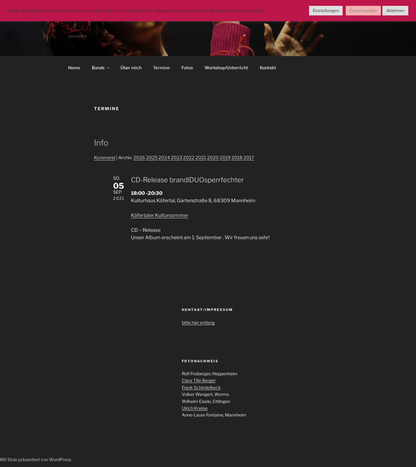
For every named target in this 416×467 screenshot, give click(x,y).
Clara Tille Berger (199, 380)
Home (74, 67)
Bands (101, 67)
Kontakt (268, 67)
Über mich (130, 67)
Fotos (187, 67)
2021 (200, 157)
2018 (237, 157)
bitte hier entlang (198, 322)
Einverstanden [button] (363, 10)
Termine (161, 67)
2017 (248, 157)
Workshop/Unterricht (226, 67)
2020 (213, 157)
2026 (139, 157)
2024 (164, 157)
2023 (176, 157)
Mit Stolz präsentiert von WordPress (35, 459)
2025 (151, 157)
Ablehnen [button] (395, 10)
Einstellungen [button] (326, 10)
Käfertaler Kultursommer (159, 215)
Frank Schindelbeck (201, 387)
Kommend (104, 157)
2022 (188, 157)
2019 (225, 157)
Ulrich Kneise (195, 408)
